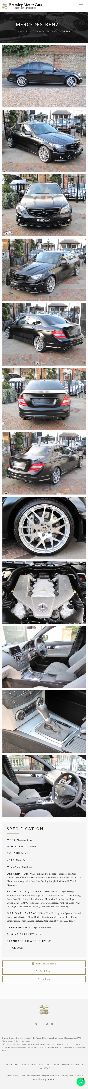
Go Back (44, 979)
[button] (81, 1082)
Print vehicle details (44, 963)
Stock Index (44, 971)
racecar (51, 1079)
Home (19, 31)
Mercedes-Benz (43, 31)
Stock (28, 31)
